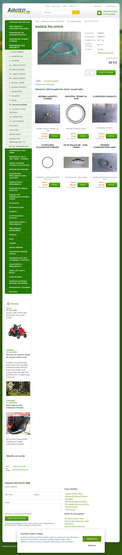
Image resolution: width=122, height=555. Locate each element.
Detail (54, 136)
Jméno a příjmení (11, 487)
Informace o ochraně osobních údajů (18, 513)
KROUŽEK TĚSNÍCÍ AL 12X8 (76, 97)
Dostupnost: (89, 33)
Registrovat (111, 6)
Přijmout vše (92, 539)
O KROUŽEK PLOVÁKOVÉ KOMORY (47, 146)
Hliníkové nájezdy (71, 507)
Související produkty (51, 81)
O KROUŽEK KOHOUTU (104, 96)
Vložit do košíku (106, 72)
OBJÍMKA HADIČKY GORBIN (48, 97)
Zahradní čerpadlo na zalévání (76, 501)
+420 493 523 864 (19, 466)
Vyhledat (76, 12)
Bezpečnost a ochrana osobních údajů (14, 546)
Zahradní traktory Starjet (74, 494)
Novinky (14, 304)
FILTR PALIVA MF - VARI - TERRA (76, 146)
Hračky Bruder (70, 509)
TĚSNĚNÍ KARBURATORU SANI (105, 146)
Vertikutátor (69, 499)
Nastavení (92, 545)
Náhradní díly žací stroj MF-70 (53, 21)
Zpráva (7, 502)
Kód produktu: (90, 37)
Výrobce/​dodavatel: (89, 45)
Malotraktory (69, 524)
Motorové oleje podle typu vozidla (76, 521)
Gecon (8, 308)
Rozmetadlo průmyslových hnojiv (77, 504)
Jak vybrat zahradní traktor (74, 518)
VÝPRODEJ (10, 401)
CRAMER (9, 350)
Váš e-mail (9, 494)
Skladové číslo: (90, 40)
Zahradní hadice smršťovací (74, 526)
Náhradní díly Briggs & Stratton (76, 496)
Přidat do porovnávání (106, 53)
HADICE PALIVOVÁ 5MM (16, 518)
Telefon (36, 494)
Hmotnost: (88, 49)
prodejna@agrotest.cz (21, 469)
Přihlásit (97, 6)
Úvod (37, 21)
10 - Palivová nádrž (74, 21)
